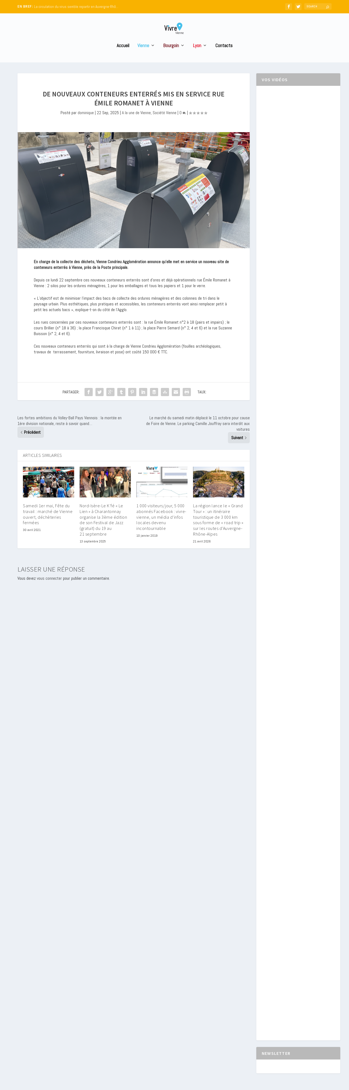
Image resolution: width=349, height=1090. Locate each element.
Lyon (197, 56)
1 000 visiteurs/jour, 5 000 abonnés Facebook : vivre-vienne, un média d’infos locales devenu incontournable (161, 527)
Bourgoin (171, 56)
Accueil (123, 56)
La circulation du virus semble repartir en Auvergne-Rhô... (76, 6)
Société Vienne (164, 123)
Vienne (143, 56)
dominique (86, 123)
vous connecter (49, 588)
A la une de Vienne (136, 123)
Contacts (224, 56)
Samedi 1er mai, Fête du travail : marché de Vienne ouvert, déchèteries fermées (48, 524)
